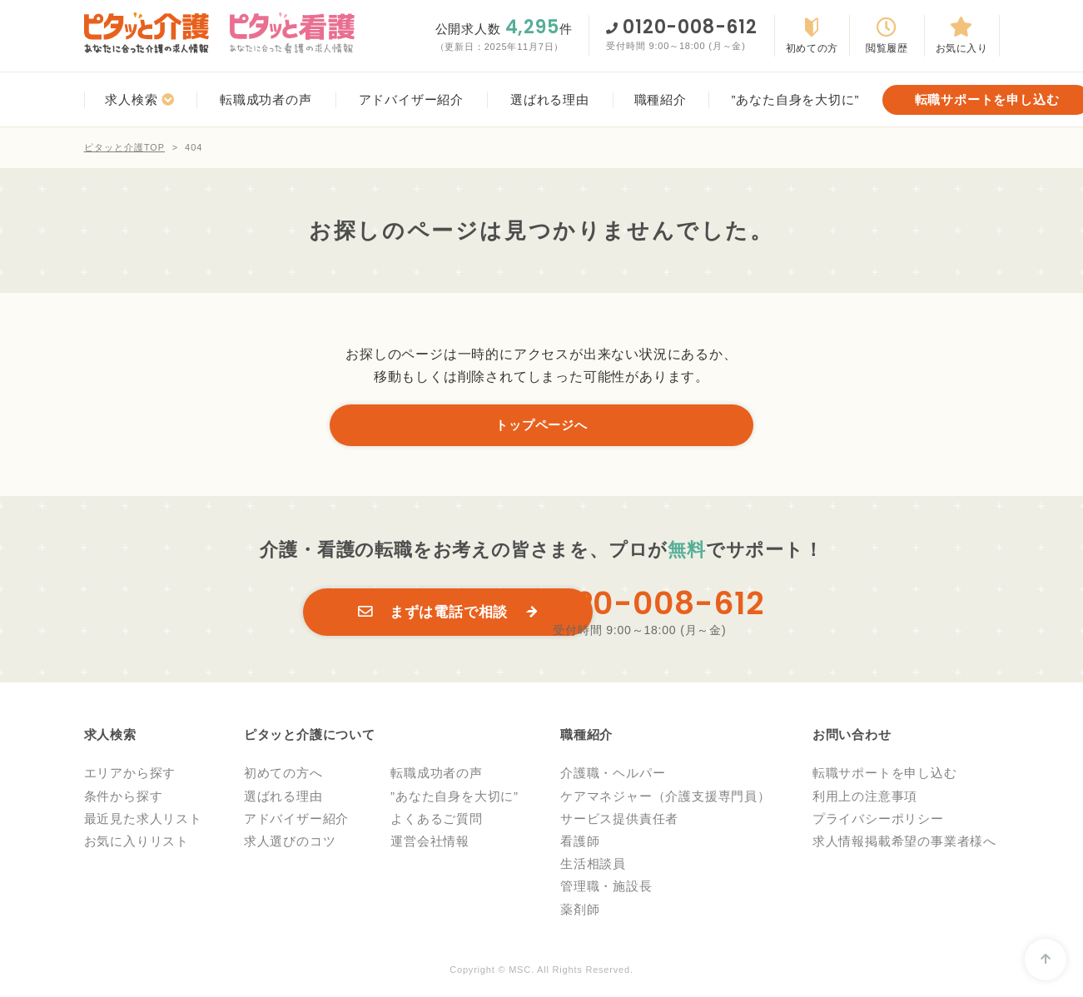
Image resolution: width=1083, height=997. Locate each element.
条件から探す (123, 798)
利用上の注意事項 (864, 798)
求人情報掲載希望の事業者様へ (904, 844)
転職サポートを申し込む (884, 776)
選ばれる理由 (283, 798)
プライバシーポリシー (878, 822)
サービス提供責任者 (619, 822)
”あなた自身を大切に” (454, 798)
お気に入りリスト (136, 844)
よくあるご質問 (436, 822)
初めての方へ (283, 776)
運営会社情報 (429, 844)
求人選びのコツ (290, 844)
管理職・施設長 (606, 889)
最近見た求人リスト (143, 822)
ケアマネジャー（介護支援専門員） (665, 798)
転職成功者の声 (436, 776)
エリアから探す (130, 776)
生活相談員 (593, 867)
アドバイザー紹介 (296, 822)
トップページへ (542, 426)
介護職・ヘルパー (612, 776)
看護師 (579, 844)
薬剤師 (579, 912)
